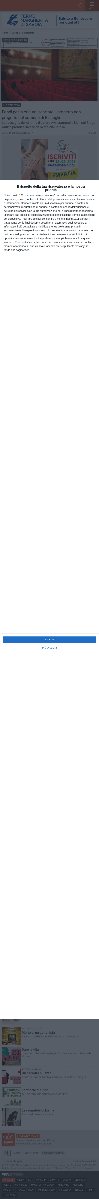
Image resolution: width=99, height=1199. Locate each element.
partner (30, 195)
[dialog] (49, 599)
